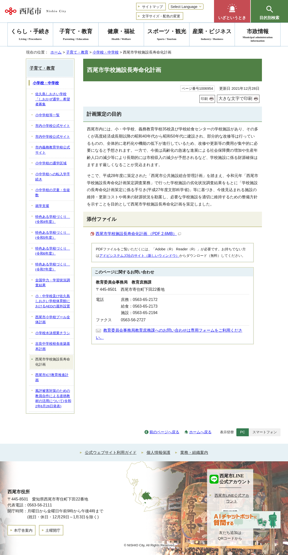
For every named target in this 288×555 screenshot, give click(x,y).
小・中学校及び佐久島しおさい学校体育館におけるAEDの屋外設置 (52, 301)
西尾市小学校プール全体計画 (52, 319)
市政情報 (257, 35)
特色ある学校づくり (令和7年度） (52, 267)
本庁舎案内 (23, 530)
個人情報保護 (158, 452)
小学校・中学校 (106, 52)
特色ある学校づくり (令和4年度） (52, 219)
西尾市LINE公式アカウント (232, 498)
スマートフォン (264, 432)
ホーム (56, 52)
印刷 (204, 99)
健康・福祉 (121, 35)
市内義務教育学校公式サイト (52, 150)
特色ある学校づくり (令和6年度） (52, 251)
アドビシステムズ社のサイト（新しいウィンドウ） (139, 256)
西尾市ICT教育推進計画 (52, 377)
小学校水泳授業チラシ (52, 333)
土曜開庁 (52, 530)
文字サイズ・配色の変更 (161, 16)
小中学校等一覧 (47, 115)
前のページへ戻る (164, 432)
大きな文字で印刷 (235, 98)
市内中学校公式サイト (52, 137)
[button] (232, 11)
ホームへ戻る (200, 432)
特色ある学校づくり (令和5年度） (52, 235)
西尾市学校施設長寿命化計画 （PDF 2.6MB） (138, 234)
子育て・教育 (77, 52)
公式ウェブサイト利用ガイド (111, 452)
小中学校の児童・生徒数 (52, 192)
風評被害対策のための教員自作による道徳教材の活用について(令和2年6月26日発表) (53, 398)
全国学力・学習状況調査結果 (52, 282)
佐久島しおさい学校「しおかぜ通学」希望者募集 (52, 99)
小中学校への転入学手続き (52, 176)
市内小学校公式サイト (52, 126)
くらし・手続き (30, 35)
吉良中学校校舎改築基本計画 (52, 346)
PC (242, 432)
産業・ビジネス (212, 35)
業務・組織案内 (194, 452)
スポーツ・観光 (166, 35)
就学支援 (42, 206)
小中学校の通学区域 (51, 163)
